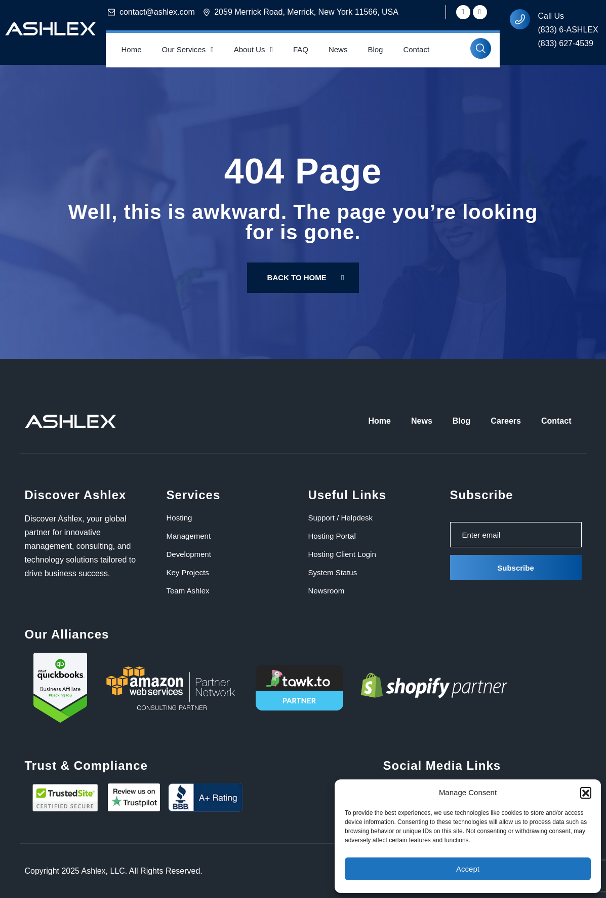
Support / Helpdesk (340, 517)
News (338, 49)
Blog (375, 49)
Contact (416, 49)
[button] (586, 793)
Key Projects (188, 572)
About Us (253, 50)
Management (189, 536)
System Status (332, 572)
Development (189, 554)
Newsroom (326, 590)
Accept (467, 869)
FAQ (300, 49)
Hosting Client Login (342, 554)
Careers (506, 421)
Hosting (179, 517)
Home (131, 49)
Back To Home (305, 277)
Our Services (188, 50)
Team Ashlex (188, 590)
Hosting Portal (332, 536)
